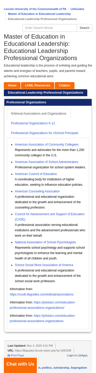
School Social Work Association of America (44, 265)
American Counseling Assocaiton (37, 191)
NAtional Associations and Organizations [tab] (38, 113)
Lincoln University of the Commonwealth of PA (35, 8)
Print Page (16, 355)
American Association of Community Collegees (47, 144)
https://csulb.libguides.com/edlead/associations (41, 294)
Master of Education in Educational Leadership (39, 13)
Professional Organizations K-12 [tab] (33, 123)
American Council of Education (36, 174)
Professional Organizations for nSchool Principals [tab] (44, 133)
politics (47, 367)
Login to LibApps (77, 355)
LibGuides (77, 8)
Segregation (79, 367)
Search (84, 28)
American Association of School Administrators (46, 162)
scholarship (61, 367)
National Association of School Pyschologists (45, 242)
